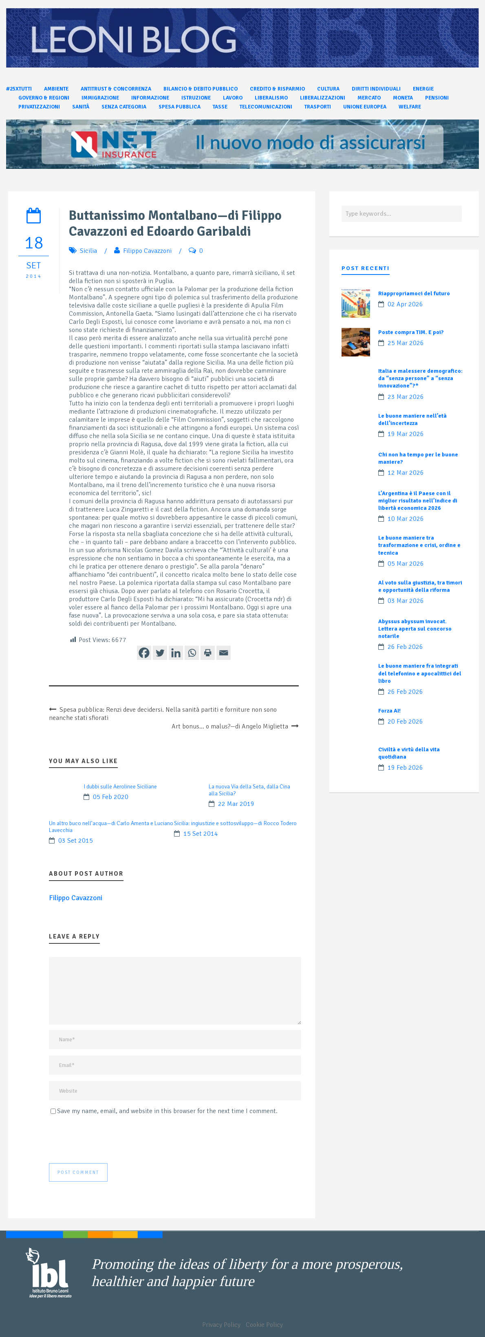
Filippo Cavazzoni (147, 251)
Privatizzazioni (39, 107)
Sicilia (88, 251)
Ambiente (56, 89)
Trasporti (317, 107)
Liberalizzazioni (322, 98)
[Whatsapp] (192, 653)
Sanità (80, 107)
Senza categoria (123, 107)
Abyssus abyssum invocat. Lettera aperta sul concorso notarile (415, 629)
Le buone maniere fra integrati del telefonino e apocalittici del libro (419, 673)
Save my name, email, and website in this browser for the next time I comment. (167, 1111)
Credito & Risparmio (277, 89)
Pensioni (437, 98)
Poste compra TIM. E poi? (411, 332)
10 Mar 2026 (406, 519)
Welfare (410, 107)
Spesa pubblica (180, 107)
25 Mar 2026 (406, 343)
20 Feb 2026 (405, 721)
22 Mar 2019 (236, 804)
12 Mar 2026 (406, 473)
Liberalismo (271, 98)
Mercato (369, 98)
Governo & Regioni (43, 98)
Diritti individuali (376, 89)
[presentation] (111, 1139)
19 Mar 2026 (406, 434)
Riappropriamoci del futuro (414, 293)
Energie (423, 89)
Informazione (150, 98)
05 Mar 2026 (406, 564)
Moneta (403, 98)
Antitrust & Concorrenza (116, 89)
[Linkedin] (176, 653)
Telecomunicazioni (266, 107)
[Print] (208, 653)
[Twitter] (160, 653)
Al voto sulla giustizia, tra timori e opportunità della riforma (420, 586)
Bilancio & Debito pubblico (200, 89)
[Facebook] (144, 653)
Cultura (328, 89)
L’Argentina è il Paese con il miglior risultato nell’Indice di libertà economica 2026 (417, 500)
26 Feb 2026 (405, 647)
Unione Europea (364, 107)
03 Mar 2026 (406, 601)
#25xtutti (19, 89)
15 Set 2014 (200, 834)
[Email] (223, 653)
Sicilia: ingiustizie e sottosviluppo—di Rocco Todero (235, 823)
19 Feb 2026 (405, 768)
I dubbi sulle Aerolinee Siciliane (120, 786)
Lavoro (232, 98)
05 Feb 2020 (110, 797)
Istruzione (196, 98)
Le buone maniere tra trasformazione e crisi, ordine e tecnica (419, 545)
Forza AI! (389, 710)
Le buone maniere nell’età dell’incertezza (412, 419)
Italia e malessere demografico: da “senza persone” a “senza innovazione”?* (420, 378)
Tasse (220, 107)
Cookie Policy (264, 1325)
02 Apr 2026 (405, 304)
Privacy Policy (221, 1325)
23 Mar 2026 (406, 397)
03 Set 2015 (75, 841)
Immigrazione (100, 98)
